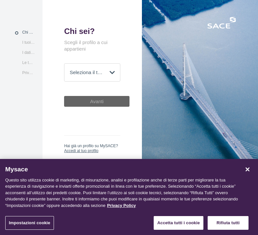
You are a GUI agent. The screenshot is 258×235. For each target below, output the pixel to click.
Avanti (96, 101)
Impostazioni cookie (29, 222)
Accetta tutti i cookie (178, 222)
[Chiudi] (247, 169)
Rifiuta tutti (227, 222)
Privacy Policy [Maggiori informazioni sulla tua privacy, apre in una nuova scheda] (121, 205)
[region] (129, 197)
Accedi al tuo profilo (81, 151)
